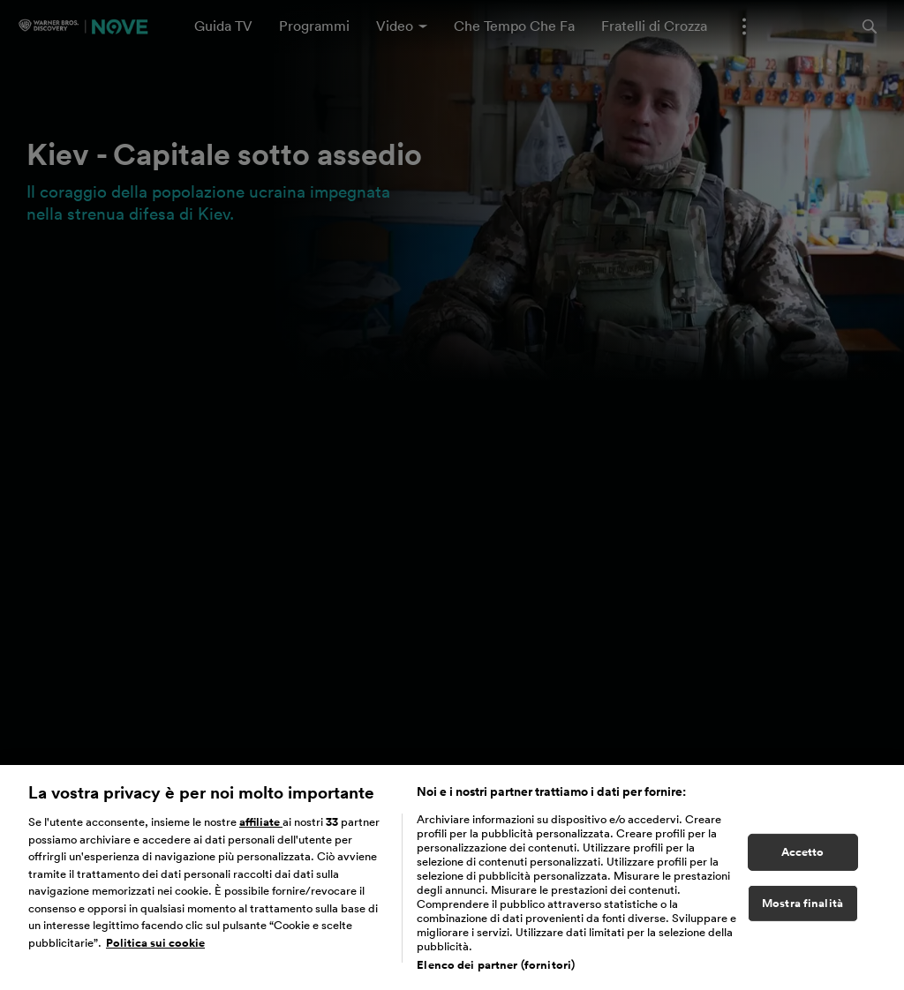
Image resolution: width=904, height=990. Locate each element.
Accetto (803, 858)
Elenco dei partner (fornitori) (496, 971)
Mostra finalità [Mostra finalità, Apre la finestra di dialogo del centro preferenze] (802, 909)
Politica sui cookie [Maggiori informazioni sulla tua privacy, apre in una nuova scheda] (155, 949)
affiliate (260, 828)
